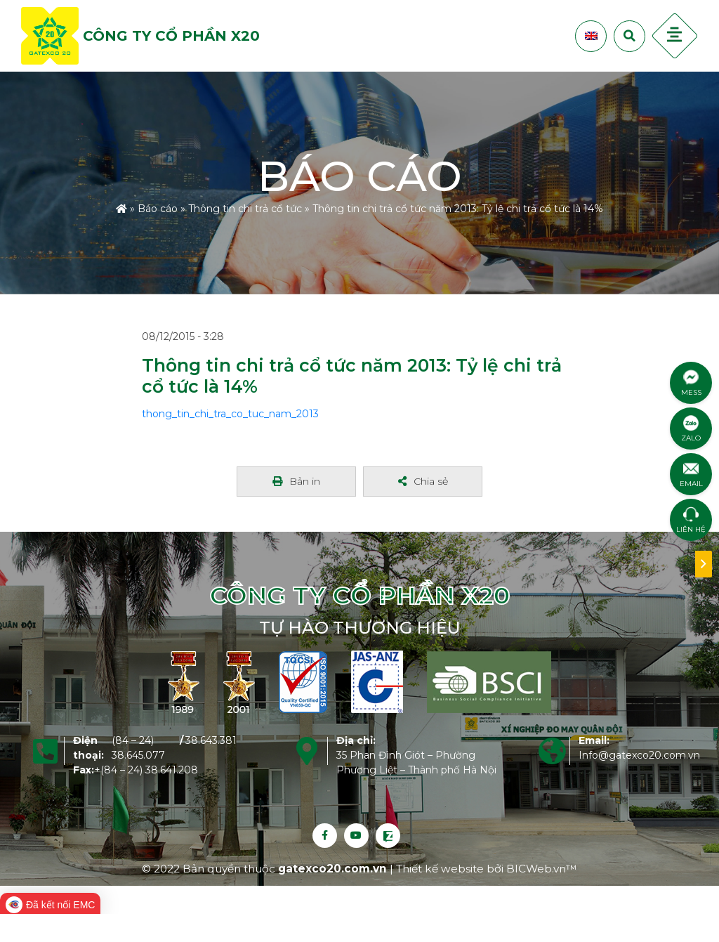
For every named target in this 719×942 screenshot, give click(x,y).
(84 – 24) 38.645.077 (138, 747)
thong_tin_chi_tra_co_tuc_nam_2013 (230, 413)
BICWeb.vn (536, 868)
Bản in (296, 481)
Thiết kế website (441, 868)
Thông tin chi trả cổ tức (245, 208)
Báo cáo (158, 208)
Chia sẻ (423, 481)
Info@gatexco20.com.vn (639, 755)
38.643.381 (211, 740)
